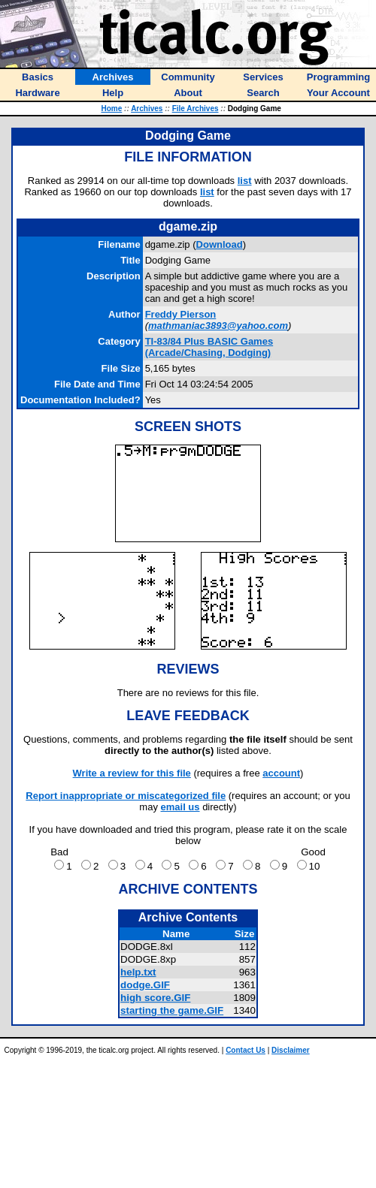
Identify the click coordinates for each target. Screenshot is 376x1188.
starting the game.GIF (171, 1010)
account (281, 773)
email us (180, 807)
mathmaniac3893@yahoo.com (218, 325)
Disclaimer (290, 1050)
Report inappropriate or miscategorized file (126, 795)
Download (219, 244)
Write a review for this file (132, 773)
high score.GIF (155, 997)
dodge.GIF (145, 985)
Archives (146, 108)
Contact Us (245, 1050)
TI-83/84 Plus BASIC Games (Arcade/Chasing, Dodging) (209, 347)
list (245, 180)
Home (111, 108)
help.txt (138, 972)
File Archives (195, 108)
